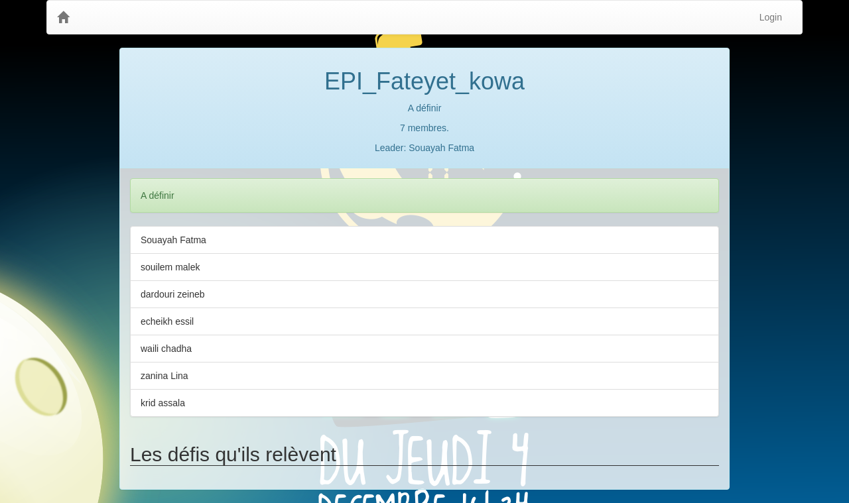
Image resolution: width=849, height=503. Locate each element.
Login (770, 17)
